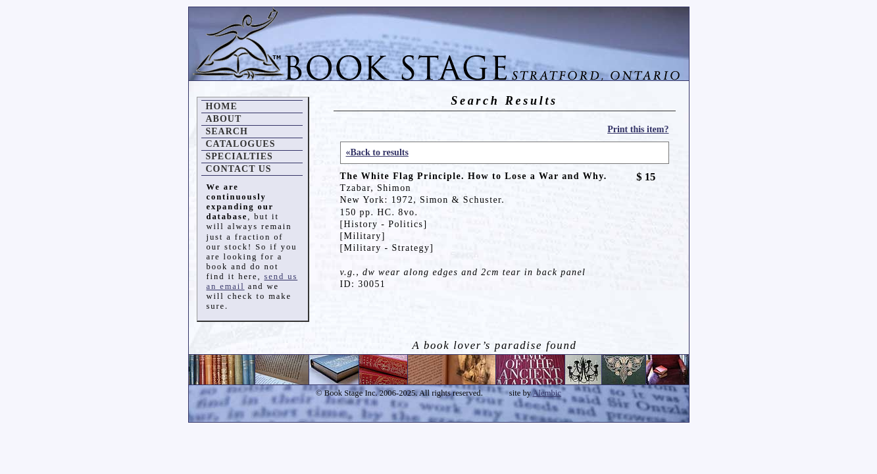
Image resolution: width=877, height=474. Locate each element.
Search (227, 131)
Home (222, 106)
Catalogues (241, 144)
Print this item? (637, 129)
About (224, 119)
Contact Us (239, 169)
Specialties (239, 156)
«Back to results (377, 152)
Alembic (547, 393)
